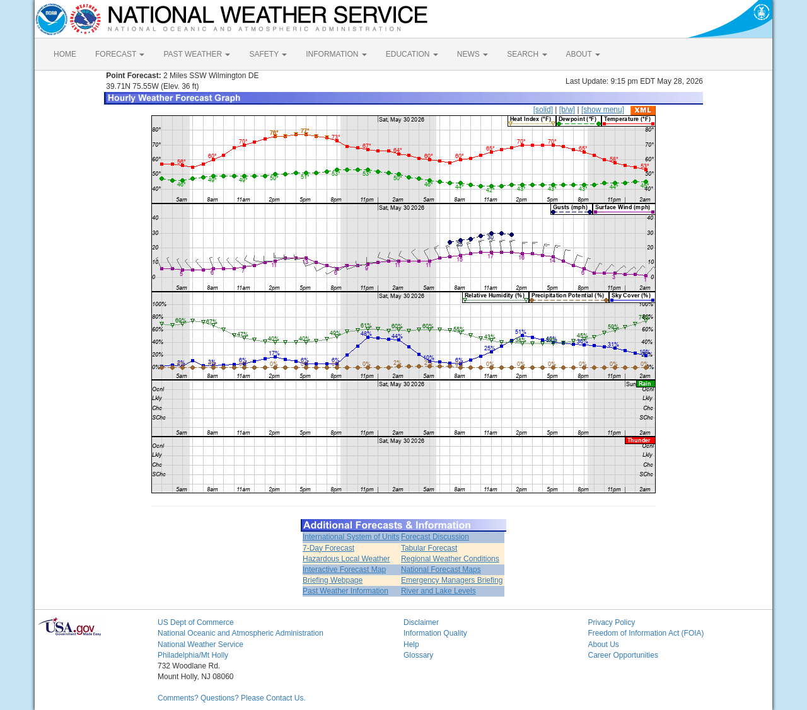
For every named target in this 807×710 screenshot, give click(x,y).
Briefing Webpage (333, 580)
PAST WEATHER (196, 54)
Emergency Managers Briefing (451, 580)
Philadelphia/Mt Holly (193, 655)
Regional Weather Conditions (450, 558)
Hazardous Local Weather (346, 558)
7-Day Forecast (328, 548)
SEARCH (527, 54)
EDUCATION (412, 54)
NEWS (472, 54)
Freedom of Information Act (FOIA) (646, 633)
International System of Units (351, 536)
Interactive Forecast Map (344, 569)
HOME (65, 54)
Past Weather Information (345, 591)
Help (411, 644)
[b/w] (567, 109)
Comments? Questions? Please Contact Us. (232, 698)
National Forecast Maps (441, 569)
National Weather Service (200, 644)
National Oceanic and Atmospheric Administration (240, 633)
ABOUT (583, 54)
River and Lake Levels (438, 591)
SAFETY (268, 54)
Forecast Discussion (435, 536)
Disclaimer (421, 622)
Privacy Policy (612, 622)
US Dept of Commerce (196, 622)
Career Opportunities (623, 655)
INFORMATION (336, 54)
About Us (603, 644)
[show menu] (602, 109)
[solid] (543, 109)
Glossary (418, 655)
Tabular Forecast (429, 548)
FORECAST (119, 54)
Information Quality (435, 633)
